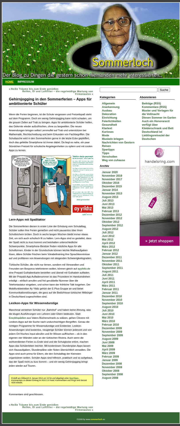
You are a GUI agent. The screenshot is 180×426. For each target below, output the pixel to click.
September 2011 (112, 268)
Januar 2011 (110, 292)
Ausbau (107, 110)
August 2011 (110, 271)
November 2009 (112, 331)
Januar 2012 (110, 253)
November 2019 (112, 175)
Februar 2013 (110, 211)
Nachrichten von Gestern (118, 142)
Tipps (105, 153)
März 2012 (108, 246)
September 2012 (112, 225)
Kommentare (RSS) (154, 107)
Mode (105, 135)
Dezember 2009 (112, 328)
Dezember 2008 (112, 363)
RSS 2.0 (45, 380)
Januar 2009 (110, 360)
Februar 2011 (110, 289)
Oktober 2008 (110, 370)
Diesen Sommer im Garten (159, 117)
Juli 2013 (107, 200)
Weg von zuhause (113, 160)
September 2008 (112, 374)
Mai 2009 (107, 346)
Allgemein (108, 103)
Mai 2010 (107, 317)
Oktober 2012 (110, 221)
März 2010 (108, 321)
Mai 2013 (107, 207)
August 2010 (110, 307)
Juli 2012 (107, 232)
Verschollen (109, 156)
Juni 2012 (108, 236)
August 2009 (110, 338)
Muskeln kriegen (112, 139)
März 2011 (108, 285)
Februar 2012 (110, 250)
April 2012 (108, 243)
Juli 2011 (107, 275)
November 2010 (112, 299)
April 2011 (108, 282)
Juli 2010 (107, 310)
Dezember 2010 (112, 296)
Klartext (107, 128)
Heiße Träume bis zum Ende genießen (35, 89)
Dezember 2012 (112, 214)
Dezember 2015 (112, 186)
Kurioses (108, 131)
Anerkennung (110, 107)
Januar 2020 (110, 172)
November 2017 (112, 179)
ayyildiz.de (84, 268)
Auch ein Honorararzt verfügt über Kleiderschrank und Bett (157, 125)
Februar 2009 (110, 356)
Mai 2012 (107, 239)
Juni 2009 (108, 342)
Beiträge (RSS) (151, 103)
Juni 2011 (108, 278)
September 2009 (112, 335)
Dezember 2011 (112, 257)
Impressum (26, 81)
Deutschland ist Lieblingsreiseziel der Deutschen (156, 135)
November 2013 (112, 193)
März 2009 (108, 353)
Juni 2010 (108, 314)
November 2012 (112, 218)
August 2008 (110, 377)
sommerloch (96, 419)
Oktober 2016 (110, 182)
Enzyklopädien (17, 318)
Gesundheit (109, 124)
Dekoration (109, 114)
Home (9, 81)
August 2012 (110, 229)
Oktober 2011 (110, 264)
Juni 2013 (108, 204)
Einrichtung (109, 117)
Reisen (106, 146)
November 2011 (112, 260)
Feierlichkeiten (111, 121)
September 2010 (112, 303)
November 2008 (112, 367)
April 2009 (108, 349)
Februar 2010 (110, 324)
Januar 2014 (110, 190)
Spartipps (108, 149)
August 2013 (110, 197)
